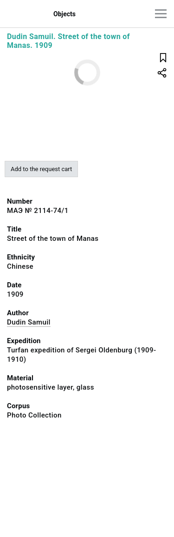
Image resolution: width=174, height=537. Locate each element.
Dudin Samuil (29, 322)
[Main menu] (160, 14)
